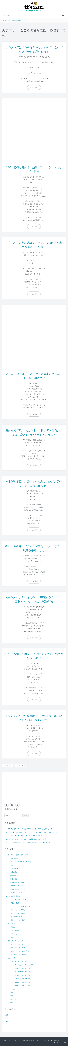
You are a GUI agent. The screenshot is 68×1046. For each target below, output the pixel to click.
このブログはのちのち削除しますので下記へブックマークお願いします (29, 829)
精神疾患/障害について (17, 889)
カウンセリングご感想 (17, 948)
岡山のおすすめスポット (22, 972)
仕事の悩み (14, 872)
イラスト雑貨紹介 (16, 903)
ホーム (5, 20)
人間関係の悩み (15, 868)
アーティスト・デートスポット (20, 961)
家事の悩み (14, 879)
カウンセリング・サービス (15, 941)
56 (17, 765)
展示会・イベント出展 (17, 920)
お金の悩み (14, 858)
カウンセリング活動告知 (18, 954)
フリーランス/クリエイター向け (20, 862)
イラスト (13, 927)
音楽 (11, 1003)
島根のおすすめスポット (22, 975)
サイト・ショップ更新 (17, 910)
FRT (64, 1043)
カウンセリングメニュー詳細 (19, 951)
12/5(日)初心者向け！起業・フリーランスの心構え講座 (24, 836)
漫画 (11, 937)
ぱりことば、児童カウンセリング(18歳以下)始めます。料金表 (26, 839)
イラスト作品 (10, 923)
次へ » (23, 765)
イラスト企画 (14, 930)
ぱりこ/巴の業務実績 (13, 896)
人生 (11, 865)
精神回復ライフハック (17, 886)
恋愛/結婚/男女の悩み (17, 882)
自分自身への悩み (16, 893)
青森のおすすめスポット (22, 982)
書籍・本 (13, 999)
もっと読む (34, 87)
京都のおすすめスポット (22, 968)
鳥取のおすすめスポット (22, 985)
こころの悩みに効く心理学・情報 (17, 20)
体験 (11, 992)
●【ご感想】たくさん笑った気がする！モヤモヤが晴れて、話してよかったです (31, 832)
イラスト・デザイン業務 (18, 899)
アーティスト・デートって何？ (25, 965)
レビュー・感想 (11, 958)
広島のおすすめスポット (22, 979)
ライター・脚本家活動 (17, 913)
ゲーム (12, 989)
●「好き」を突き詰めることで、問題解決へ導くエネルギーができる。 (29, 842)
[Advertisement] (34, 786)
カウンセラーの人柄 (16, 944)
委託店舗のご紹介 (16, 917)
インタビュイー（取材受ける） (20, 906)
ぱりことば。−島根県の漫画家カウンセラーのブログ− (30, 1040)
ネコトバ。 (14, 934)
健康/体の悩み (15, 875)
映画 (11, 996)
